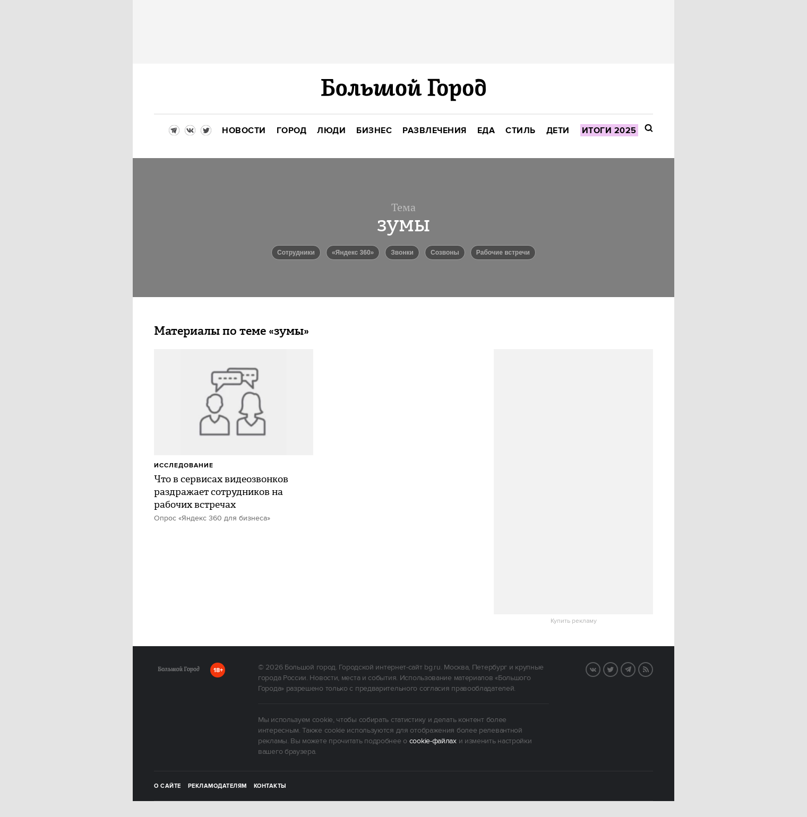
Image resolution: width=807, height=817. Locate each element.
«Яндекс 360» (353, 252)
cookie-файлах (433, 741)
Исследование (183, 466)
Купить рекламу (574, 621)
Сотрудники (296, 252)
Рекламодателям (217, 786)
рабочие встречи (503, 252)
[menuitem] (244, 130)
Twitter (617, 668)
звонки (402, 252)
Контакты (270, 786)
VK (599, 668)
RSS (652, 668)
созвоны (445, 252)
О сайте (167, 786)
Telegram (635, 668)
